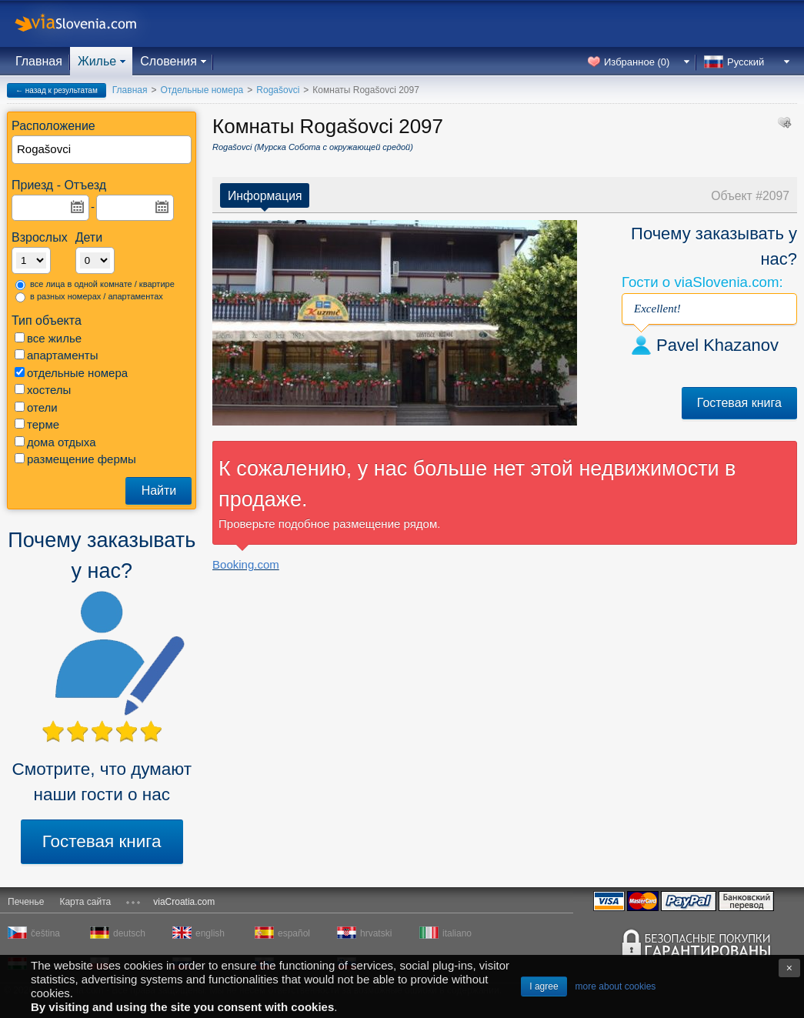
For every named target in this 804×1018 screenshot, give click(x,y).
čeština (45, 933)
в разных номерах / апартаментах (89, 297)
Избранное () (636, 62)
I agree (543, 986)
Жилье (97, 61)
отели (36, 407)
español (294, 933)
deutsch (129, 933)
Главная (38, 61)
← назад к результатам (56, 90)
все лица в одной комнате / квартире (95, 284)
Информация (265, 195)
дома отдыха (55, 442)
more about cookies (615, 986)
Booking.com (245, 564)
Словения (168, 61)
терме (37, 424)
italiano (457, 933)
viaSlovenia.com (88, 23)
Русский (745, 62)
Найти (159, 490)
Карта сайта (85, 901)
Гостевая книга (102, 841)
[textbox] (102, 150)
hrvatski (376, 933)
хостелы (43, 389)
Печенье (26, 901)
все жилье (48, 338)
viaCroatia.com (184, 901)
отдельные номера (71, 372)
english (210, 933)
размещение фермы (75, 459)
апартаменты (56, 355)
